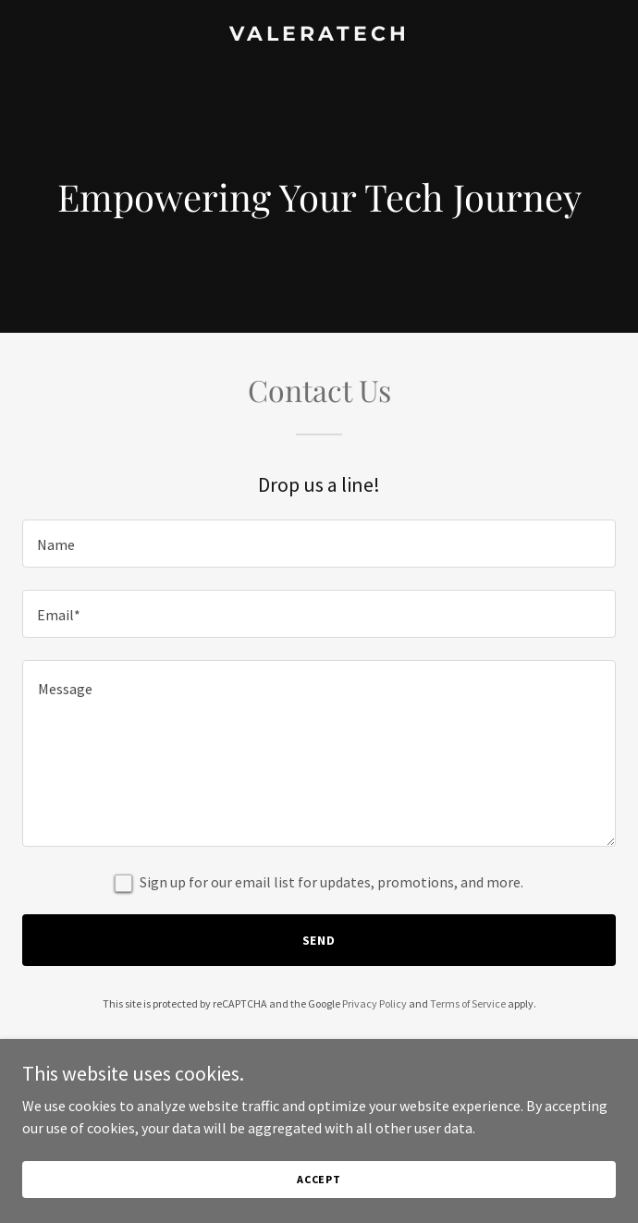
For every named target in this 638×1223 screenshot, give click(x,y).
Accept (319, 1192)
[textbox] (319, 544)
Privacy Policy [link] (374, 1003)
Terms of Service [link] (468, 1003)
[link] (319, 35)
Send (319, 940)
